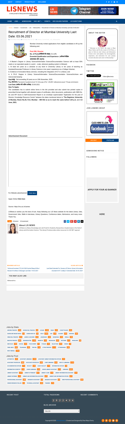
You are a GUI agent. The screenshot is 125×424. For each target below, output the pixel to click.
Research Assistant (34, 379)
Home (10, 21)
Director (16, 27)
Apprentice (10, 359)
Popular (110, 140)
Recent (94, 140)
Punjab (44, 344)
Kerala (67, 337)
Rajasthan (55, 344)
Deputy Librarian (64, 362)
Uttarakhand (62, 347)
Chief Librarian (49, 362)
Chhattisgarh (64, 330)
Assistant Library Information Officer (49, 359)
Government (23, 27)
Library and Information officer (59, 376)
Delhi (41, 333)
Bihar (52, 330)
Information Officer (58, 366)
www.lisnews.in (61, 420)
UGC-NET (37, 21)
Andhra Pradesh (12, 330)
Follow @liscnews (108, 76)
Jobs (16, 21)
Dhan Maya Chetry (19, 420)
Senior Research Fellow (14, 383)
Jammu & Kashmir (29, 337)
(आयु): (13, 79)
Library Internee (12, 376)
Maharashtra (36, 27)
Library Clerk (45, 372)
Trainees (47, 383)
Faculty (29, 366)
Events (47, 21)
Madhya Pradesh (12, 340)
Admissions (26, 21)
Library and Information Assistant (33, 376)
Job (30, 27)
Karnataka (56, 337)
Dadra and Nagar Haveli (14, 333)
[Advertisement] (45, 120)
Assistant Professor (13, 362)
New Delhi (10, 344)
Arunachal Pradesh (29, 330)
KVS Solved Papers (60, 21)
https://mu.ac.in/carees (22, 206)
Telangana (23, 347)
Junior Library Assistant (49, 369)
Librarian (65, 369)
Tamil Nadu (10, 347)
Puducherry (32, 344)
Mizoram (63, 340)
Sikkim (66, 344)
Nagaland (75, 340)
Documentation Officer (14, 366)
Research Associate (51, 379)
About (10, 2)
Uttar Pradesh (46, 347)
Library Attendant (30, 372)
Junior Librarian (31, 369)
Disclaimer (42, 2)
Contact (18, 2)
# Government (24, 221)
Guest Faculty (42, 366)
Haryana (71, 333)
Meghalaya (52, 340)
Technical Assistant (33, 383)
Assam (42, 330)
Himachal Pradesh (12, 337)
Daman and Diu (31, 333)
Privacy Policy (30, 2)
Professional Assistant (14, 379)
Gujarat (60, 333)
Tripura (34, 347)
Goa (51, 333)
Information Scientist (14, 369)
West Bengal (11, 350)
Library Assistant (12, 372)
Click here (32, 193)
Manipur (40, 340)
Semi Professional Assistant (70, 379)
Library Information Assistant (64, 372)
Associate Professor (32, 362)
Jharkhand (43, 337)
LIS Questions (76, 21)
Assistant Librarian (26, 359)
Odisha (21, 344)
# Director (15, 221)
